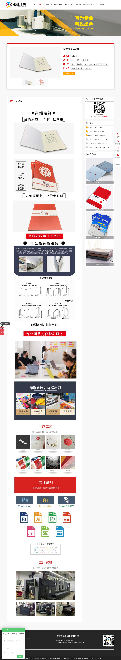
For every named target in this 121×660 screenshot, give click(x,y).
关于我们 (102, 4)
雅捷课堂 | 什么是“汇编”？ (96, 127)
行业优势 (86, 4)
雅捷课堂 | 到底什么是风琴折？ (97, 135)
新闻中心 (94, 4)
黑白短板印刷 (58, 4)
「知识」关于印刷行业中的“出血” (98, 139)
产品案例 (49, 4)
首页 (35, 4)
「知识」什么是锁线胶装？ (96, 131)
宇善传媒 (99, 658)
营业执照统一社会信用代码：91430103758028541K (77, 658)
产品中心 (41, 4)
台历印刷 (79, 4)
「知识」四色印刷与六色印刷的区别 (98, 147)
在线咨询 (69, 73)
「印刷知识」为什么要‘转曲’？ (97, 143)
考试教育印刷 (69, 4)
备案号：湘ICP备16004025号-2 (54, 658)
